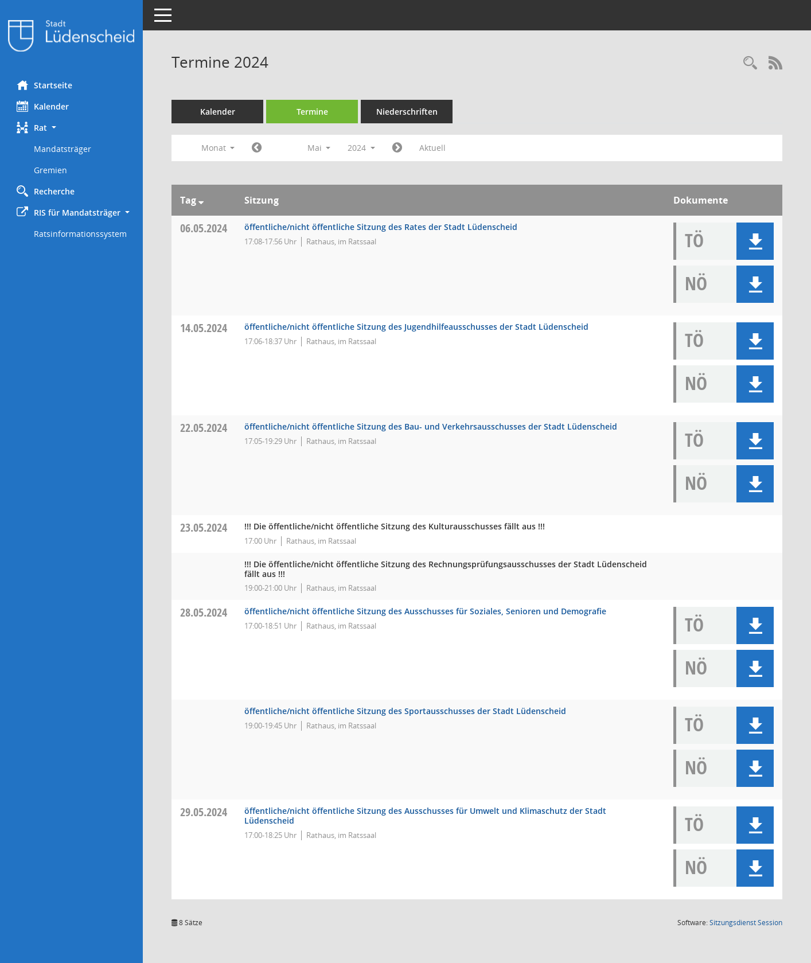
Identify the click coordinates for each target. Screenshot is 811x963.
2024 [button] (362, 147)
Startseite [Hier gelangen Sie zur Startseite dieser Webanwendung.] (45, 85)
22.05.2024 (204, 427)
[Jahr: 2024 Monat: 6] (397, 148)
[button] (71, 127)
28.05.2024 (204, 612)
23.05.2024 (204, 527)
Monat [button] (218, 147)
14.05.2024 (204, 328)
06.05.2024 (204, 228)
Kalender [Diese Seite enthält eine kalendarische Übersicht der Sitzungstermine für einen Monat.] (43, 106)
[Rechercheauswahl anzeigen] (750, 63)
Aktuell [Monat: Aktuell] (433, 147)
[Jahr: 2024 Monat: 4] (257, 148)
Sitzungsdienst (745, 922)
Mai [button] (319, 147)
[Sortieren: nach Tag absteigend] (201, 200)
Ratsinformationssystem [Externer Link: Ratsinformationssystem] (80, 233)
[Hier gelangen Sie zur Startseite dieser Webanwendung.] (71, 36)
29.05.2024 (204, 812)
